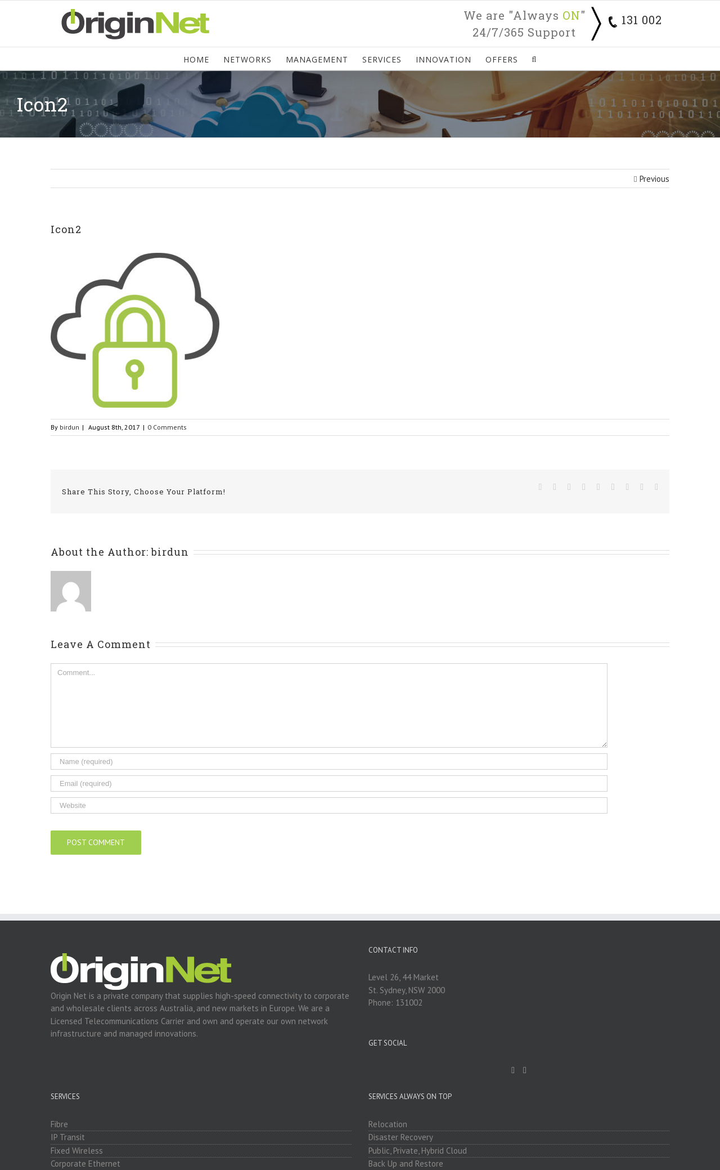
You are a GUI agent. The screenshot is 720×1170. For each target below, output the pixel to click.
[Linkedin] (524, 1070)
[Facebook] (513, 1070)
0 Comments (167, 427)
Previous (654, 178)
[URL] (329, 805)
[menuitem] (203, 58)
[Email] (329, 783)
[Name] (329, 761)
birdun (69, 427)
